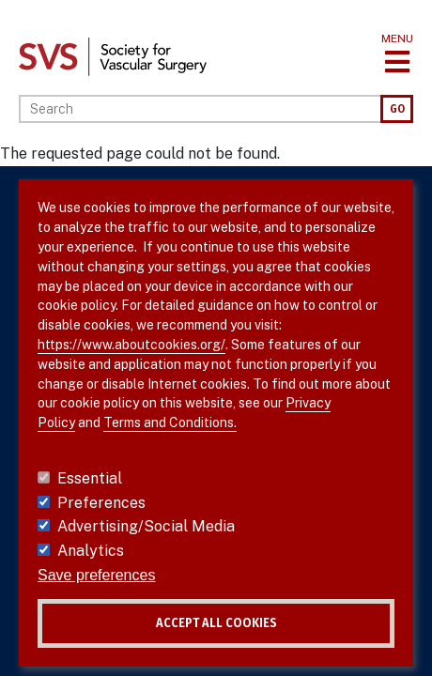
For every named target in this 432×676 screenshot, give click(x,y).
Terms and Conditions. (170, 422)
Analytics (90, 551)
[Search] (199, 109)
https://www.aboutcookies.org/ (131, 344)
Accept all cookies (216, 623)
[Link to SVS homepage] (113, 56)
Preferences (101, 503)
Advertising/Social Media (146, 526)
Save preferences (96, 575)
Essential (89, 478)
